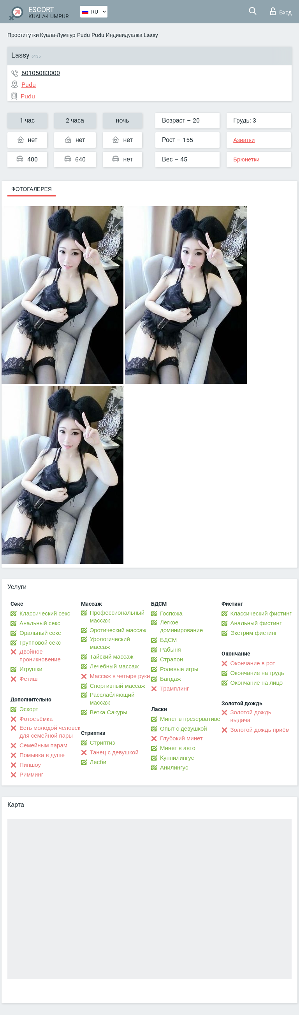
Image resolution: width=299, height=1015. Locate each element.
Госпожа (171, 613)
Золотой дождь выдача (250, 716)
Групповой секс (40, 642)
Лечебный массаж (114, 666)
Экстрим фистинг (253, 632)
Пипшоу (30, 764)
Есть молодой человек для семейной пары (49, 731)
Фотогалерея (31, 189)
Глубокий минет (181, 738)
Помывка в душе (42, 755)
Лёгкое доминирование (181, 626)
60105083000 (40, 73)
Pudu (83, 35)
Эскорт (28, 709)
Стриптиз (102, 742)
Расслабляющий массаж (112, 698)
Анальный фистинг (256, 623)
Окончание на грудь (257, 673)
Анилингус (174, 767)
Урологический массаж (110, 643)
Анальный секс (39, 623)
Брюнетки (246, 159)
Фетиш (28, 678)
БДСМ (168, 639)
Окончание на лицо (256, 682)
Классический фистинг (261, 613)
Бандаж (170, 678)
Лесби (98, 762)
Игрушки (30, 669)
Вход (281, 11)
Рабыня (170, 649)
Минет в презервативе (190, 718)
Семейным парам (43, 745)
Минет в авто (177, 748)
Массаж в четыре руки (120, 676)
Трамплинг (174, 688)
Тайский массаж (112, 656)
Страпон (171, 659)
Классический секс (44, 613)
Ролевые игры (179, 669)
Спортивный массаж (117, 685)
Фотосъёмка (36, 718)
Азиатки (244, 140)
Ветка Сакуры (108, 712)
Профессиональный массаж (117, 616)
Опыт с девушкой (183, 728)
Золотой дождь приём (260, 729)
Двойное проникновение (40, 655)
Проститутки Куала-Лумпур (41, 35)
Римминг (31, 774)
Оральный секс (40, 632)
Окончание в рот (252, 663)
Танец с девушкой (114, 752)
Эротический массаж (118, 630)
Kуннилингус (177, 757)
